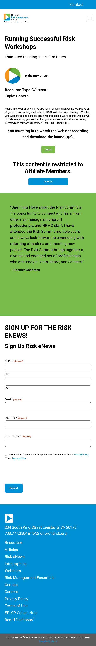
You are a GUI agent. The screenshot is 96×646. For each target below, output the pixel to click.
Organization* (18, 436)
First (7, 373)
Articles (11, 549)
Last (7, 387)
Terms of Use (16, 606)
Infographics (15, 564)
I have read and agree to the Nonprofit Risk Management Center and (48, 456)
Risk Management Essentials (29, 577)
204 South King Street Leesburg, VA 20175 (40, 527)
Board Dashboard (19, 620)
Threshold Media (48, 641)
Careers (11, 592)
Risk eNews (15, 556)
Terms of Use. (19, 458)
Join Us (48, 181)
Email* (13, 399)
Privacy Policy (81, 454)
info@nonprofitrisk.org (47, 533)
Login (48, 149)
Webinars (13, 571)
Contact (76, 4)
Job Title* (16, 418)
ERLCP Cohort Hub (21, 613)
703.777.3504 (16, 533)
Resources (14, 542)
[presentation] (29, 472)
